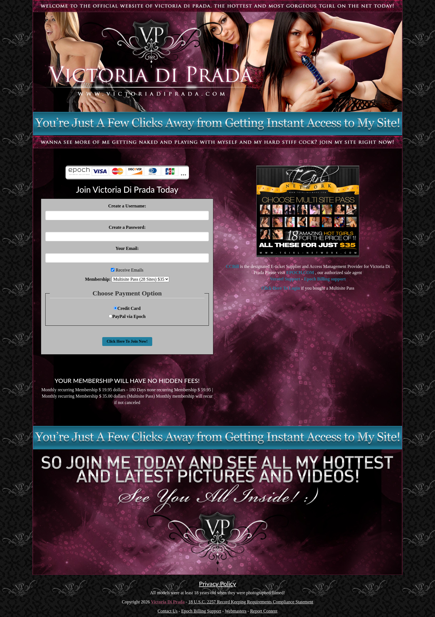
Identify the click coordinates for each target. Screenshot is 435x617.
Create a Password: (127, 227)
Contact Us (168, 611)
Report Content (263, 611)
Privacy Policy (217, 583)
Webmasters (235, 611)
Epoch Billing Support (201, 611)
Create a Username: (127, 206)
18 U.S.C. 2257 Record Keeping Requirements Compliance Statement (250, 602)
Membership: (98, 279)
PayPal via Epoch (127, 316)
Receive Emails (129, 270)
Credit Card (127, 308)
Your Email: (127, 248)
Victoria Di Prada (167, 602)
